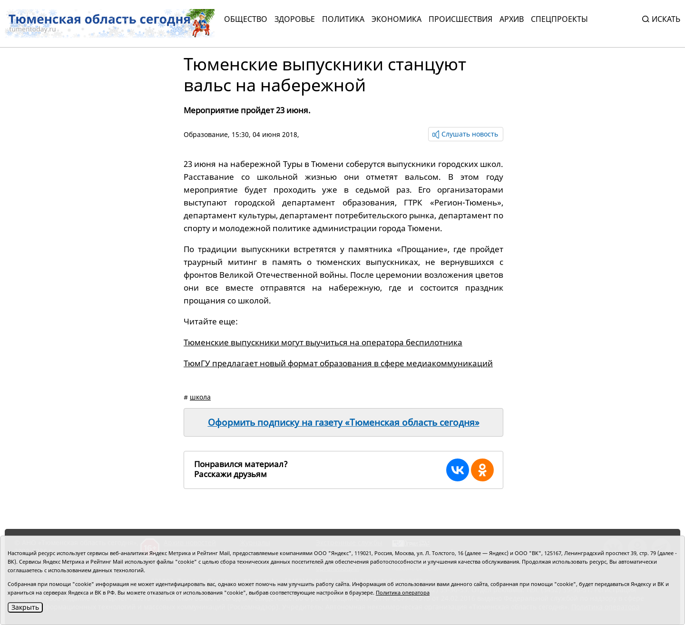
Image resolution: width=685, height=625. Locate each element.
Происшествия (460, 19)
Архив (511, 19)
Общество (245, 19)
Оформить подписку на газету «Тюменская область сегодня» (344, 422)
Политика (343, 19)
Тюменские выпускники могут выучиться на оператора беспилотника (323, 342)
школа (200, 396)
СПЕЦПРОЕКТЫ (559, 19)
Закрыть (25, 607)
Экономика (396, 19)
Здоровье (294, 19)
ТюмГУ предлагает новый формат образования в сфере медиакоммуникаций (338, 363)
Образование (206, 134)
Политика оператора (403, 592)
